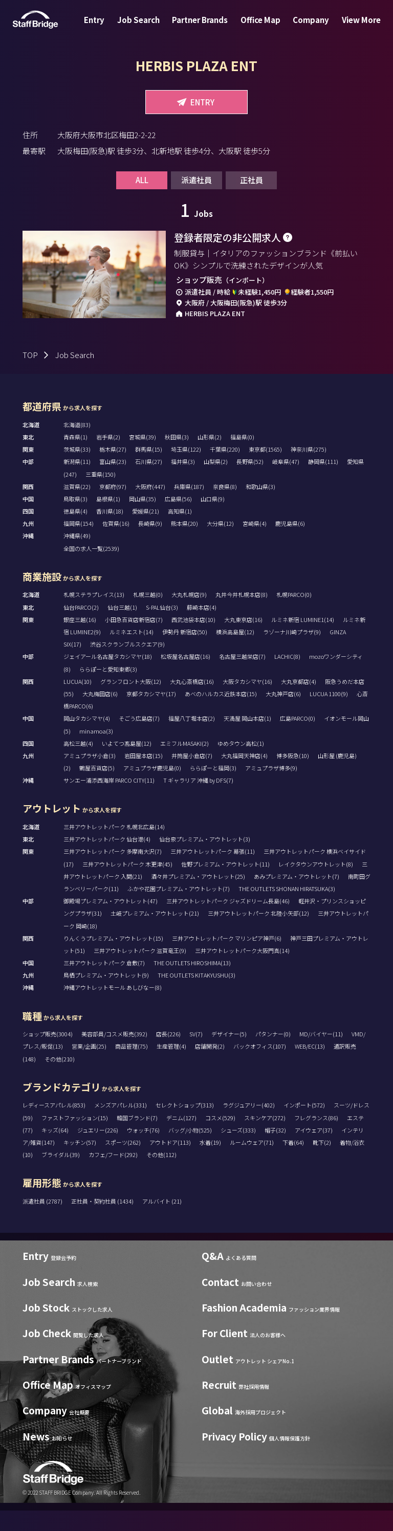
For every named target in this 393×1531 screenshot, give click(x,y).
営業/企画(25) (89, 1066)
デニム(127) (181, 1138)
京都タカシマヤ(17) (151, 714)
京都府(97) (112, 507)
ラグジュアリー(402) (249, 1125)
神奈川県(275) (308, 469)
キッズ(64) (55, 1150)
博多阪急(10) (292, 776)
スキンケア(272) (265, 1138)
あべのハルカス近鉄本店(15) (221, 714)
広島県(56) (178, 519)
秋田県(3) (177, 457)
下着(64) (293, 1163)
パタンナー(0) (273, 1054)
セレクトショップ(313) (185, 1125)
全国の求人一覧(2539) (91, 568)
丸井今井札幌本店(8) (241, 615)
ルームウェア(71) (252, 1163)
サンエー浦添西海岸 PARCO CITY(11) (109, 800)
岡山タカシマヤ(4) (86, 739)
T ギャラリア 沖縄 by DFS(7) (198, 800)
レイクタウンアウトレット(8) (315, 884)
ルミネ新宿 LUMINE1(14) (302, 640)
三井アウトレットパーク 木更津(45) (127, 884)
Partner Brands (202, 27)
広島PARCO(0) (297, 739)
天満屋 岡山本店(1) (247, 739)
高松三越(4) (78, 763)
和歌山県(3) (260, 507)
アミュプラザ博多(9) (271, 788)
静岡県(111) (323, 482)
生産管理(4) (171, 1066)
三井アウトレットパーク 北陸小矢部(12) (258, 933)
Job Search (144, 27)
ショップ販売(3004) (48, 1054)
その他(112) (161, 1175)
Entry (104, 27)
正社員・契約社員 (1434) (103, 1221)
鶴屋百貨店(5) (97, 788)
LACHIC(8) (287, 677)
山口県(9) (213, 519)
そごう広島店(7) (139, 739)
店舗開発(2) (210, 1066)
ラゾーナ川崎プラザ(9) (292, 652)
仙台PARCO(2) (81, 627)
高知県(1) (180, 531)
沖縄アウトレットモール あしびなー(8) (112, 1008)
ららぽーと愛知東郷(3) (108, 689)
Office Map (258, 27)
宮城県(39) (142, 457)
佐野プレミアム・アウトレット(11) (225, 884)
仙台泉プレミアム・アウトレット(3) (204, 859)
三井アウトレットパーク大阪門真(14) (242, 971)
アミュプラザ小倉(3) (89, 776)
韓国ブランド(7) (137, 1138)
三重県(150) (100, 494)
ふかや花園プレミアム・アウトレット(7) (178, 909)
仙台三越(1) (122, 627)
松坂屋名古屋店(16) (185, 677)
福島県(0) (242, 457)
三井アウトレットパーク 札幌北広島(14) (114, 847)
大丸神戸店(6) (283, 714)
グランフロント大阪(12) (130, 702)
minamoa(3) (96, 751)
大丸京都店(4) (298, 702)
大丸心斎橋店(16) (192, 702)
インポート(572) (304, 1125)
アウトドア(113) (170, 1163)
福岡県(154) (78, 544)
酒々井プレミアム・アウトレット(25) (198, 897)
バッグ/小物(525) (190, 1150)
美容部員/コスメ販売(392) (114, 1054)
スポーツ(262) (123, 1163)
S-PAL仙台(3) (162, 627)
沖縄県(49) (77, 556)
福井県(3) (183, 482)
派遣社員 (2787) (43, 1221)
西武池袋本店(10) (193, 640)
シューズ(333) (238, 1150)
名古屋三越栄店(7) (242, 677)
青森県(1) (75, 457)
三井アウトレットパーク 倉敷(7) (104, 983)
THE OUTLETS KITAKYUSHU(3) (196, 995)
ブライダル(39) (60, 1175)
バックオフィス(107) (259, 1066)
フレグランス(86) (316, 1138)
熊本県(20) (184, 544)
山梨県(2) (216, 482)
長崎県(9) (150, 544)
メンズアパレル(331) (120, 1125)
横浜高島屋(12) (235, 652)
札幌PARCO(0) (294, 615)
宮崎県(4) (255, 544)
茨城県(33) (77, 469)
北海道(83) (77, 445)
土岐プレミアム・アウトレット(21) (155, 933)
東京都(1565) (265, 469)
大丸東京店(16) (243, 640)
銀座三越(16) (79, 640)
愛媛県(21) (145, 531)
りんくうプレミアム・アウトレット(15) (113, 959)
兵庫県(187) (189, 507)
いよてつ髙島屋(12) (126, 763)
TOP (30, 375)
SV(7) (196, 1054)
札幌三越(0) (148, 615)
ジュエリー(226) (97, 1150)
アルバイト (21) (162, 1221)
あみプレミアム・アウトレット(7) (296, 897)
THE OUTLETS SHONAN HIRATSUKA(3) (286, 909)
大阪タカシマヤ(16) (247, 702)
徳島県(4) (75, 531)
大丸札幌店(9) (189, 615)
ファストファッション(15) (74, 1138)
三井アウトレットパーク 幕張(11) (212, 872)
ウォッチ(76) (143, 1150)
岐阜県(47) (285, 482)
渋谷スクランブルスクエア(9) (127, 664)
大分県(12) (220, 544)
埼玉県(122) (186, 469)
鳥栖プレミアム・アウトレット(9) (106, 995)
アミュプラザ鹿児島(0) (152, 788)
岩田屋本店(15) (143, 776)
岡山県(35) (142, 519)
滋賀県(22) (77, 507)
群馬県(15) (148, 469)
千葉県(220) (225, 469)
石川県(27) (148, 482)
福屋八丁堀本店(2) (191, 739)
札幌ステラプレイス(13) (93, 615)
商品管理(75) (131, 1066)
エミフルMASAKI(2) (184, 763)
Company (305, 27)
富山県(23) (112, 482)
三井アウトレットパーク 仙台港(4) (106, 859)
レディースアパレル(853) (54, 1125)
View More (351, 27)
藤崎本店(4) (201, 627)
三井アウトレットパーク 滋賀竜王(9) (140, 971)
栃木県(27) (112, 469)
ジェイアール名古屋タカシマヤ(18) (107, 677)
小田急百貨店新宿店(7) (134, 640)
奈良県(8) (225, 507)
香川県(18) (109, 531)
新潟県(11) (77, 482)
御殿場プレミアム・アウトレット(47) (110, 921)
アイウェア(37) (314, 1150)
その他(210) (60, 1079)
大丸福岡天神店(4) (244, 776)
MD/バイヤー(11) (321, 1054)
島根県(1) (108, 519)
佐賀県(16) (115, 544)
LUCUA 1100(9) (329, 714)
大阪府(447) (150, 507)
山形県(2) (210, 457)
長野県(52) (250, 482)
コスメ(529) (220, 1138)
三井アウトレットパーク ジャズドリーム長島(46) (228, 921)
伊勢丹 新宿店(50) (184, 652)
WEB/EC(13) (310, 1066)
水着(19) (210, 1163)
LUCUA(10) (77, 702)
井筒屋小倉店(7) (191, 776)
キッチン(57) (79, 1163)
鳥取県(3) (75, 519)
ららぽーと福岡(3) (213, 788)
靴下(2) (322, 1163)
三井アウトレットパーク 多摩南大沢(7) (112, 872)
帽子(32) (275, 1150)
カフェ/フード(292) (113, 1175)
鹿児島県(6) (290, 544)
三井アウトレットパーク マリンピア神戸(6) (226, 959)
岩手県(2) (108, 457)
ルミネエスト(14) (132, 652)
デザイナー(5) (229, 1054)
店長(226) (168, 1054)
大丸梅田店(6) (100, 714)
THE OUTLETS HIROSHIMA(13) (192, 983)
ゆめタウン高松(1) (240, 763)
